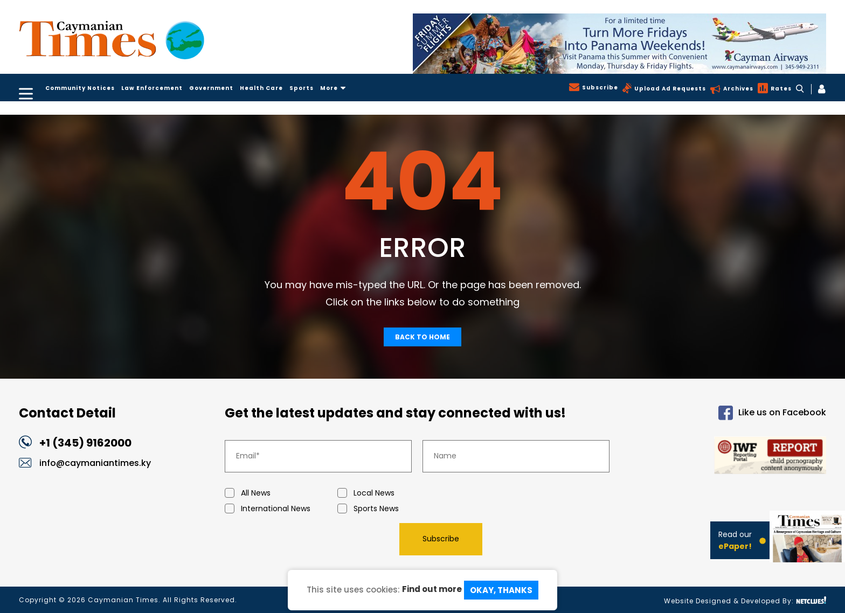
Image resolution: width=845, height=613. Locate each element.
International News (281, 508)
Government (211, 88)
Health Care (261, 88)
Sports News (393, 508)
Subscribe (599, 87)
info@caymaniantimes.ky (95, 463)
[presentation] (307, 539)
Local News (393, 493)
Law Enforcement (152, 88)
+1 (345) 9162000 (85, 442)
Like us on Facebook (772, 413)
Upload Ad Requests (669, 89)
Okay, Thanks (501, 590)
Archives (737, 89)
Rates (780, 89)
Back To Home (422, 337)
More (333, 88)
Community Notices (80, 88)
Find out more (432, 589)
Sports (301, 88)
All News (281, 493)
